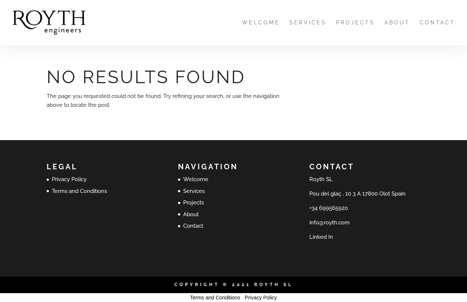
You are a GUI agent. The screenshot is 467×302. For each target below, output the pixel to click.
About (397, 23)
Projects (355, 23)
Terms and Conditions (79, 191)
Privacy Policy (69, 179)
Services (307, 23)
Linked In (321, 237)
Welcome (261, 23)
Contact (437, 23)
